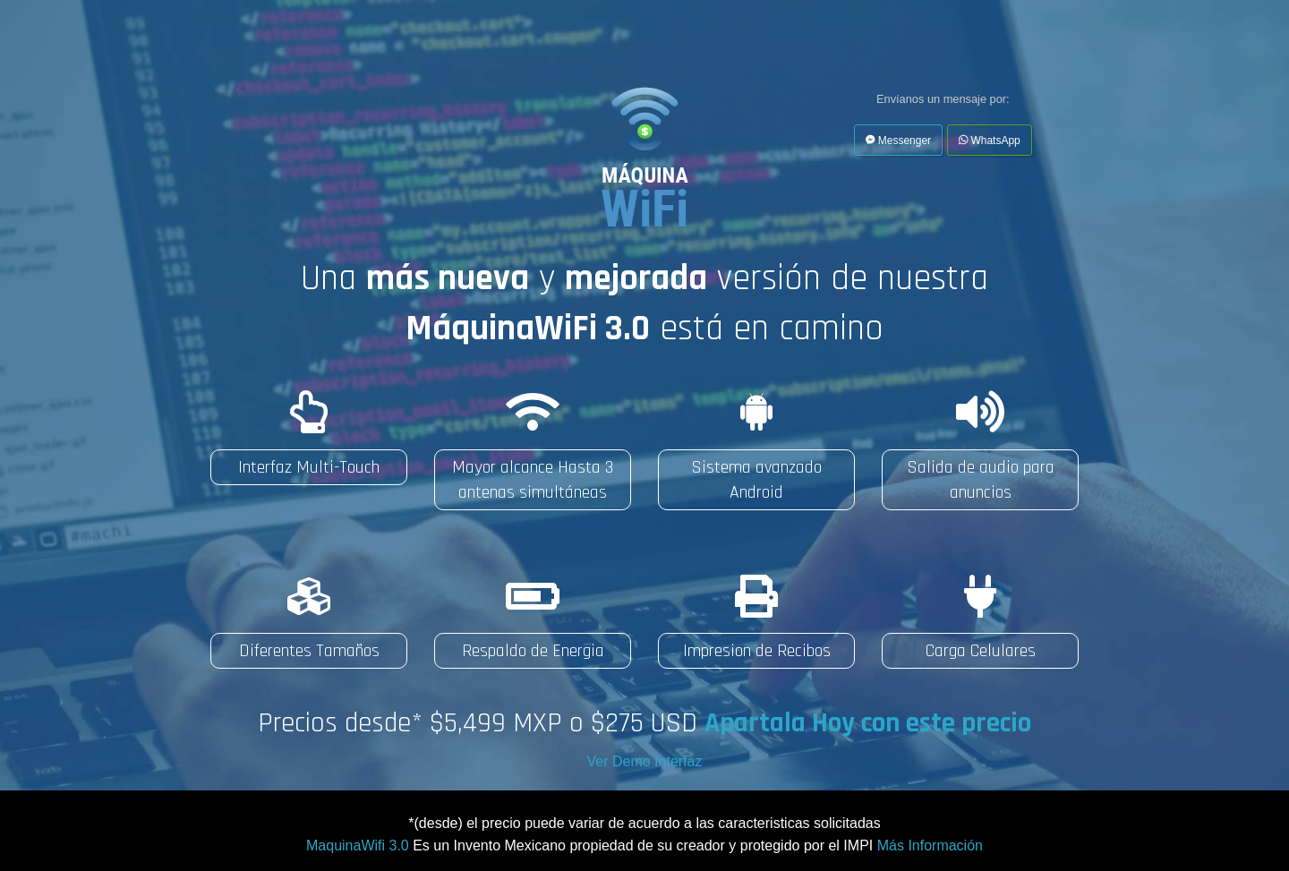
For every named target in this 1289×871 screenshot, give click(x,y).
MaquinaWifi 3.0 (357, 845)
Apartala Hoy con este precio (867, 723)
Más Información (930, 845)
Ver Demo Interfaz (645, 761)
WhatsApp (989, 140)
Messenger (898, 140)
